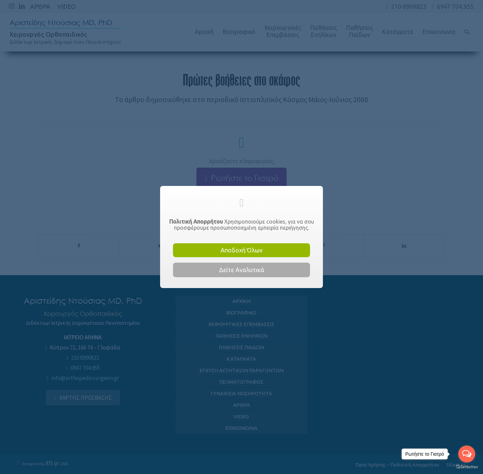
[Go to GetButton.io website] (467, 467)
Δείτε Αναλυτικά (241, 269)
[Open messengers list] (466, 453)
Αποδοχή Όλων (241, 250)
